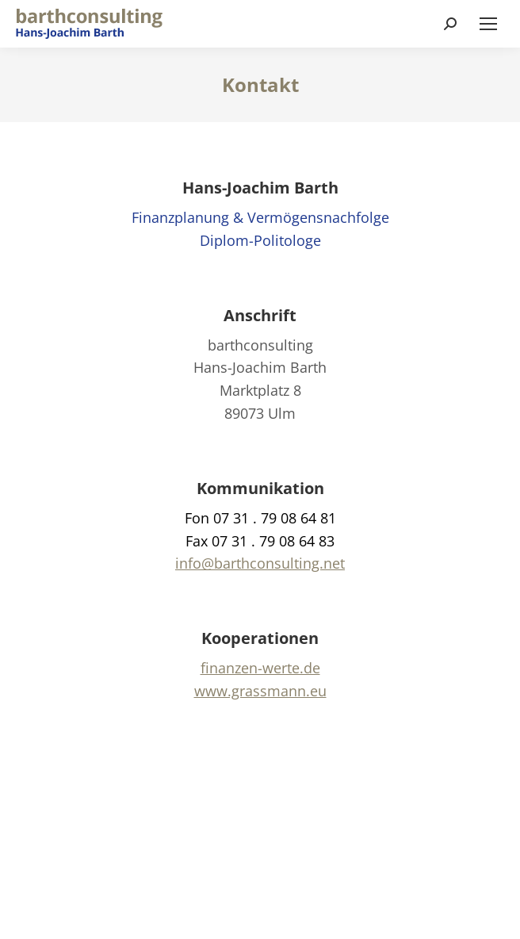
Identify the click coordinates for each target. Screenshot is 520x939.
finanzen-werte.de (260, 667)
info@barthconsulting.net (260, 563)
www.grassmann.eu (260, 690)
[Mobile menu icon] (488, 24)
